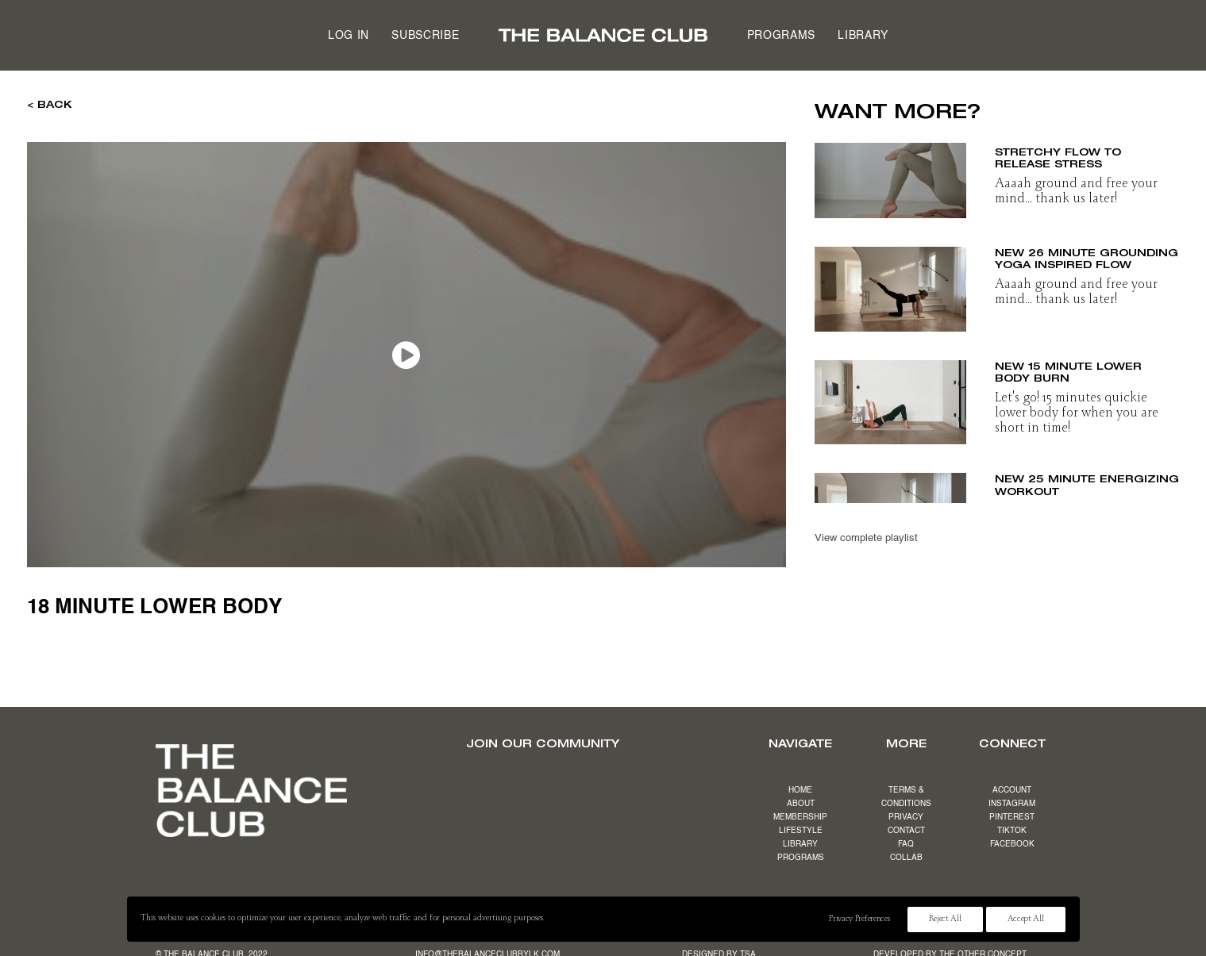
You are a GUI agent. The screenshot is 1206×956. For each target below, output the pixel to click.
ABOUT (801, 804)
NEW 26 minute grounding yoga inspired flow (1086, 258)
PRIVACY (905, 817)
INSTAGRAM (1011, 804)
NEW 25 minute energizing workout (1087, 484)
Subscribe (425, 35)
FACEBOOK (1012, 844)
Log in (348, 35)
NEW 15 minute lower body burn (1068, 372)
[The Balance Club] (603, 35)
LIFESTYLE (801, 831)
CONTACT (906, 831)
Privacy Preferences (859, 919)
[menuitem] (348, 35)
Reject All (945, 919)
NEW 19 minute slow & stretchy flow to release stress (1070, 151)
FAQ (906, 844)
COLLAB (906, 858)
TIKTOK (1012, 831)
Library (863, 35)
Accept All (1026, 919)
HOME (800, 790)
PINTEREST (1012, 817)
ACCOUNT (1011, 790)
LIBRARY (800, 844)
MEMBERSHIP (800, 817)
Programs (781, 35)
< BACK (49, 104)
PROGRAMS (800, 858)
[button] (891, 175)
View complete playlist (866, 538)
